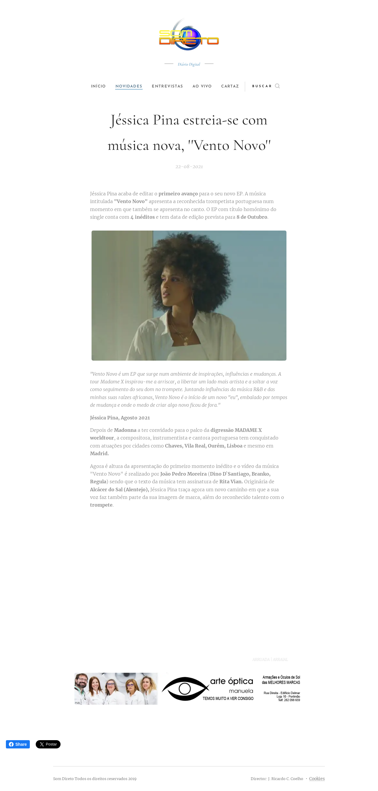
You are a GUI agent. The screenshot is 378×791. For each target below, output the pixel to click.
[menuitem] (95, 86)
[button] (273, 86)
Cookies (317, 778)
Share (18, 744)
